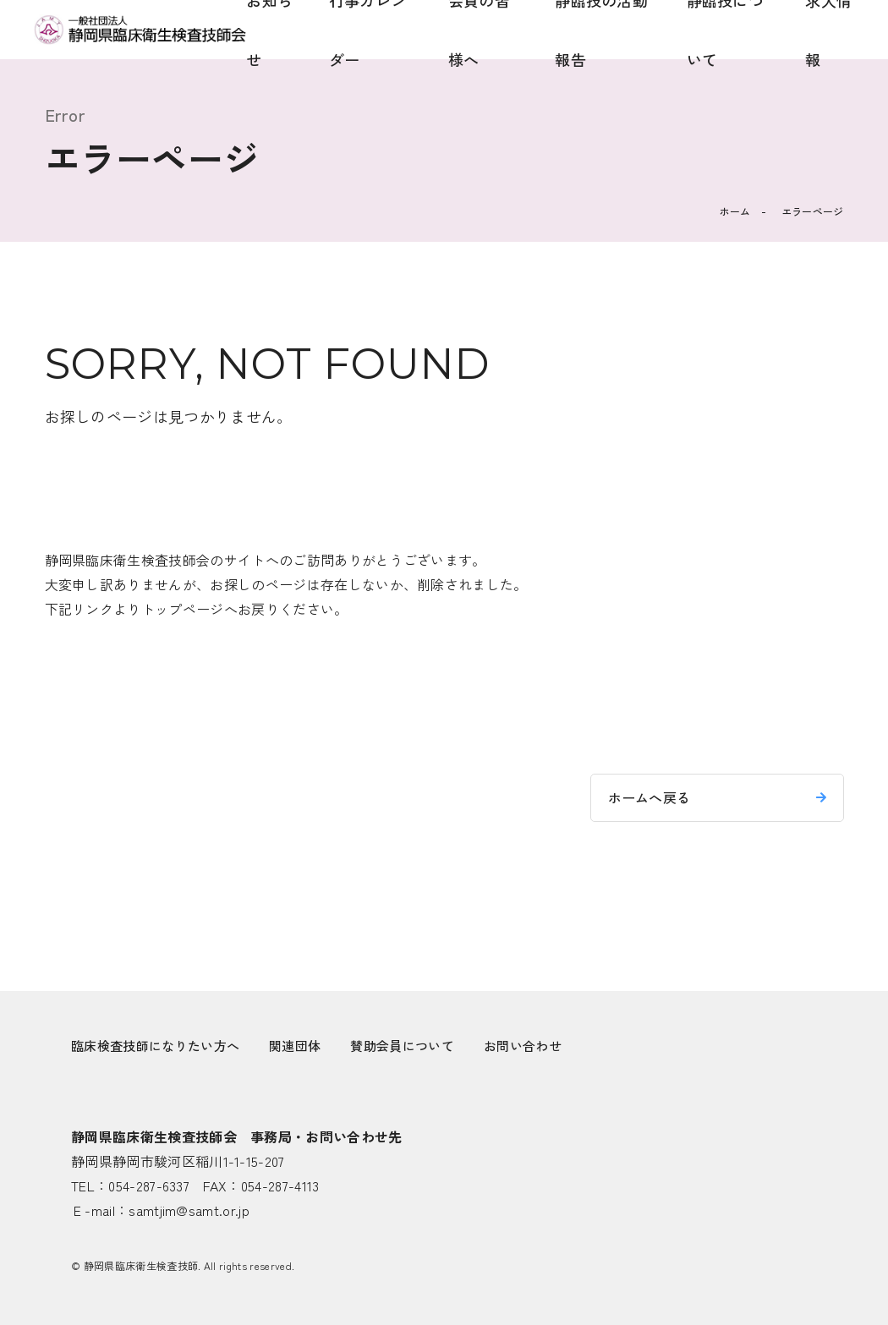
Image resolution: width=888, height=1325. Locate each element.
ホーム (735, 211)
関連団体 (295, 1045)
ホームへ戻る (649, 797)
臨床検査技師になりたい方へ (155, 1045)
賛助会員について (402, 1045)
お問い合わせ (523, 1045)
